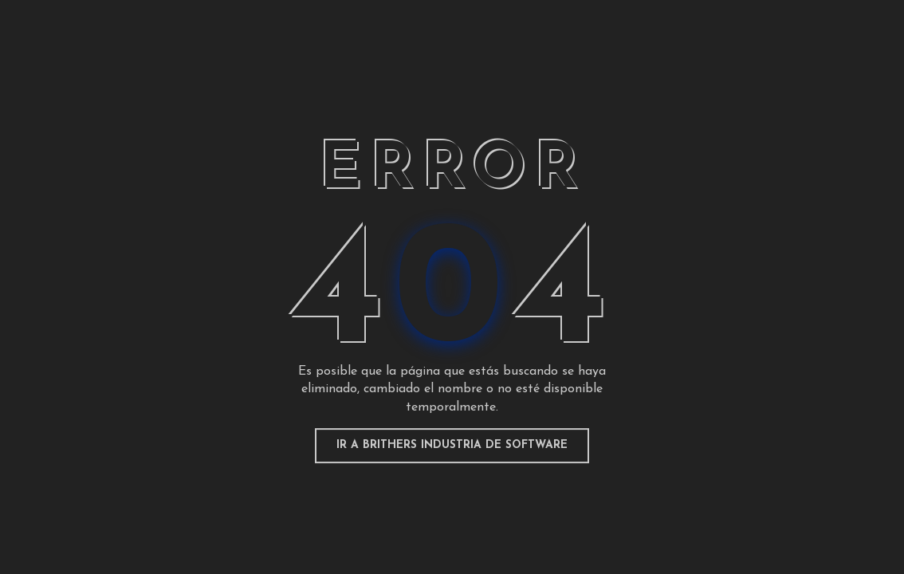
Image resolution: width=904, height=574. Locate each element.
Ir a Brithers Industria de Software (452, 445)
